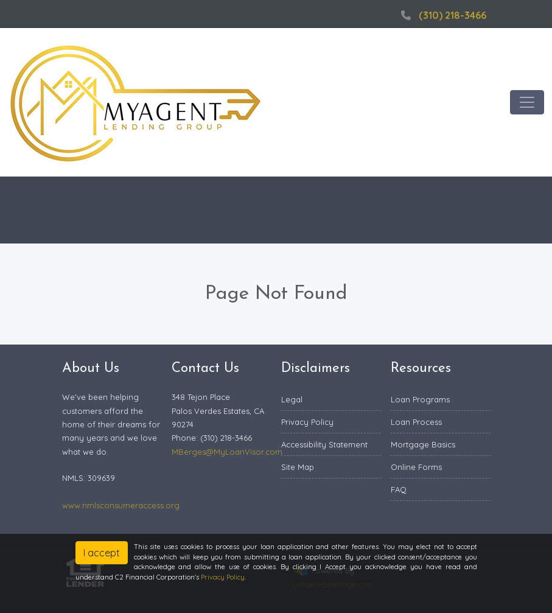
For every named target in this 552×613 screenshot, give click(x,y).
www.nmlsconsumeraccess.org (121, 505)
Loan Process (416, 422)
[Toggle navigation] (527, 102)
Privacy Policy (307, 422)
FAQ (399, 489)
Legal (291, 399)
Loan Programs (420, 399)
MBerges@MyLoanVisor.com (227, 452)
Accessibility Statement (324, 444)
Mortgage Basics (423, 444)
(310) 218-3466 (442, 15)
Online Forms (416, 467)
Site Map (297, 467)
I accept (101, 553)
